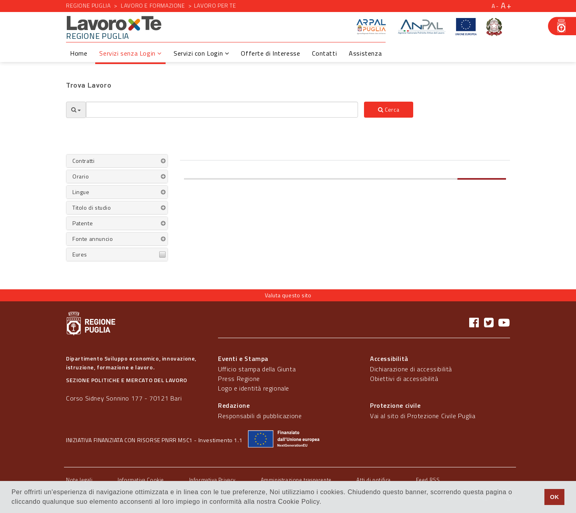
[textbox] (222, 110)
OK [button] (554, 497)
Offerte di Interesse (270, 53)
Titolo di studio (91, 207)
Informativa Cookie (141, 480)
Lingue (81, 192)
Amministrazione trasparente (296, 480)
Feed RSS (428, 480)
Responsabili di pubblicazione (260, 416)
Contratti (83, 160)
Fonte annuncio (92, 238)
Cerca (388, 109)
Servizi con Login (201, 53)
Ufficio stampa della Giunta (257, 369)
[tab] (117, 160)
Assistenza (365, 53)
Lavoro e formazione (153, 5)
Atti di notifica (373, 480)
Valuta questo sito (288, 295)
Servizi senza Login (130, 53)
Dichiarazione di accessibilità (411, 369)
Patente (82, 223)
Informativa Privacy (212, 480)
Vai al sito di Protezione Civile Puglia (422, 416)
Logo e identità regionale (253, 388)
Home (78, 53)
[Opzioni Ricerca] (76, 110)
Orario (80, 176)
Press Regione (239, 378)
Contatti (324, 53)
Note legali (79, 480)
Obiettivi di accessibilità (404, 378)
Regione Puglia (88, 5)
